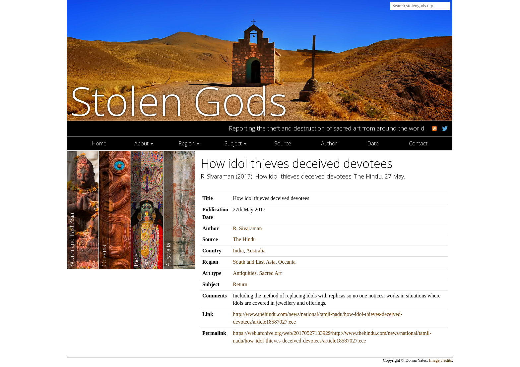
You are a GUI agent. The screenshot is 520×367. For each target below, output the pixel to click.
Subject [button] (235, 143)
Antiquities (244, 273)
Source (282, 143)
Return (240, 284)
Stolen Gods (179, 101)
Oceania (286, 262)
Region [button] (188, 143)
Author (329, 143)
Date (373, 143)
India (238, 250)
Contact (418, 143)
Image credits (440, 360)
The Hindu (244, 239)
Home (99, 143)
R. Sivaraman (247, 228)
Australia (256, 250)
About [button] (143, 143)
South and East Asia (254, 262)
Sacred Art (270, 273)
